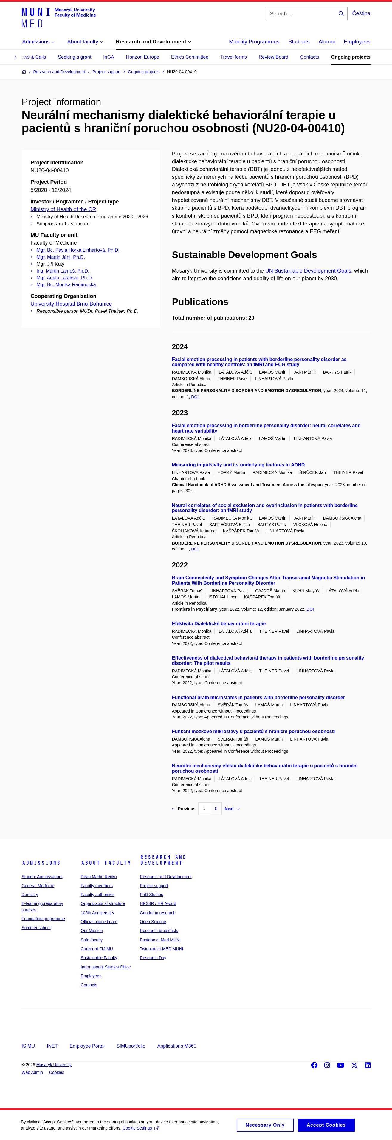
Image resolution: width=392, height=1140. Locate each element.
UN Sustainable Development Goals (308, 271)
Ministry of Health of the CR (63, 209)
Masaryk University (54, 1064)
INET (52, 1046)
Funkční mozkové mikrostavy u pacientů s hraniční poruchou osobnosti (253, 731)
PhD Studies (151, 894)
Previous (184, 808)
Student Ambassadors (42, 876)
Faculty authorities (98, 894)
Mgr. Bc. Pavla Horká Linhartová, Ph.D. (78, 250)
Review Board (274, 57)
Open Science (153, 921)
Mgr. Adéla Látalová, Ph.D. (65, 277)
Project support (154, 885)
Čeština (361, 13)
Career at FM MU (97, 948)
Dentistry (30, 894)
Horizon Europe (142, 57)
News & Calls (32, 57)
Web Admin (32, 1072)
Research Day (153, 957)
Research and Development (163, 860)
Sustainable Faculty (99, 957)
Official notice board (99, 921)
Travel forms (233, 57)
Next (232, 808)
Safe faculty (92, 939)
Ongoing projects (350, 57)
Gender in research (158, 912)
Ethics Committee (189, 57)
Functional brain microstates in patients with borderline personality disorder (258, 697)
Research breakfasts (159, 930)
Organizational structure (103, 903)
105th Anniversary (97, 912)
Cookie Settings (141, 1130)
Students (298, 42)
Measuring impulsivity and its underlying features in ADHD (238, 464)
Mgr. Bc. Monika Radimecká (66, 284)
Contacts (309, 57)
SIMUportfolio (131, 1046)
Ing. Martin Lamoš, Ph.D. (63, 270)
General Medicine (38, 885)
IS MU (28, 1046)
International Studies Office (106, 967)
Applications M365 (176, 1046)
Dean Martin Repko (99, 876)
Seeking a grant (74, 57)
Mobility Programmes (254, 42)
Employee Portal (86, 1046)
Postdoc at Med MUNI (160, 939)
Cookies (56, 1072)
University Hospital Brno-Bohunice (71, 304)
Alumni (326, 42)
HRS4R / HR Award (158, 903)
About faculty (106, 863)
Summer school (36, 927)
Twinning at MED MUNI (161, 948)
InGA (108, 57)
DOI (195, 396)
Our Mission (92, 930)
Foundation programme (43, 918)
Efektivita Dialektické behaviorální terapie (219, 623)
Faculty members (97, 885)
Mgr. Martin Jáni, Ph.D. (61, 257)
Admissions (41, 863)
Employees (357, 42)
